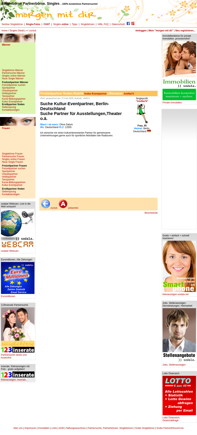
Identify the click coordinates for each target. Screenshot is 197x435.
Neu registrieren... (185, 30)
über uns (18, 428)
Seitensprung (9, 107)
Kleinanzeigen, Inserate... (17, 378)
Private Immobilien (179, 101)
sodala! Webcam (17, 249)
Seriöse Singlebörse (12, 24)
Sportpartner (8, 87)
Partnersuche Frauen (13, 156)
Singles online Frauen (13, 159)
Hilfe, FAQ (103, 24)
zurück (49, 208)
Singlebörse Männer (12, 70)
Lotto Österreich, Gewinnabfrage (179, 418)
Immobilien (44, 428)
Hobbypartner (9, 93)
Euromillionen (17, 295)
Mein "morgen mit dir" (161, 30)
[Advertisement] (17, 59)
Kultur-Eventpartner (12, 101)
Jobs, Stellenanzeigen (179, 363)
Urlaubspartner (10, 90)
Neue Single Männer (12, 78)
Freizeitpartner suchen (13, 85)
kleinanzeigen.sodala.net (179, 293)
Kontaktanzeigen (11, 110)
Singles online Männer (13, 75)
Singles (61, 24)
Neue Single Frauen (12, 162)
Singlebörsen (88, 24)
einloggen (141, 30)
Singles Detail (16, 30)
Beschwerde (151, 212)
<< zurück (31, 30)
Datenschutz (118, 24)
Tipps (74, 24)
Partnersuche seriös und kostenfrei (17, 355)
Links (54, 428)
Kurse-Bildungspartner (13, 98)
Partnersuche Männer (13, 73)
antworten (68, 208)
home (4, 30)
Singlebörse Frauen (12, 153)
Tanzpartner (8, 96)
